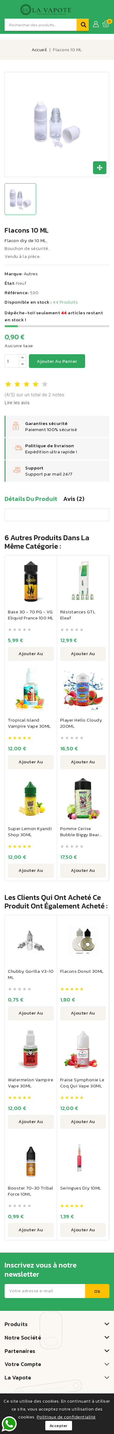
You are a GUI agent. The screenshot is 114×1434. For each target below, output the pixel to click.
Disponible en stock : (28, 301)
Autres (31, 273)
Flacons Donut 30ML (82, 971)
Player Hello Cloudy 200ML (81, 722)
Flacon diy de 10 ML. (26, 240)
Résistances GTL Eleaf (78, 614)
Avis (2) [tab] (73, 499)
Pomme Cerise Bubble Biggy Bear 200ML (79, 834)
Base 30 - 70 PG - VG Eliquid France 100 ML (31, 614)
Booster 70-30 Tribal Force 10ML (30, 1190)
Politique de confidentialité (66, 1416)
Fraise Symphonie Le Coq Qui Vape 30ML (82, 1082)
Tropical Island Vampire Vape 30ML (29, 722)
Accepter (59, 1426)
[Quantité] (12, 361)
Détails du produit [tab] (31, 499)
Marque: (14, 273)
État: (10, 283)
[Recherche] (41, 25)
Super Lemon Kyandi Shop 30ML (30, 831)
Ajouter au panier (57, 361)
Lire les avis (17, 402)
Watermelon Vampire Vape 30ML (30, 1082)
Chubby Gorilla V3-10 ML (31, 974)
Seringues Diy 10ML (81, 1187)
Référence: (17, 292)
